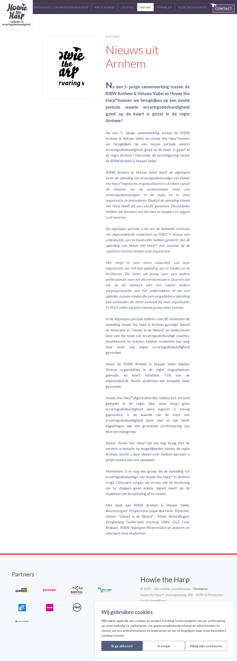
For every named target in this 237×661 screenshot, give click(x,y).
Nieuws (145, 7)
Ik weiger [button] (164, 646)
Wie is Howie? (104, 7)
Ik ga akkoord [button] (122, 646)
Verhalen (164, 7)
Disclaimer (201, 589)
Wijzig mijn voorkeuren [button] (206, 646)
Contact (223, 9)
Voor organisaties (192, 7)
